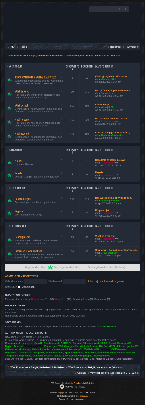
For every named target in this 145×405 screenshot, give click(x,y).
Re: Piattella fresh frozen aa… (112, 118)
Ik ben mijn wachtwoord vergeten (105, 281)
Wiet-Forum (15, 66)
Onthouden (12, 287)
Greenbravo (107, 121)
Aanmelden (12, 276)
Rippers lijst (102, 210)
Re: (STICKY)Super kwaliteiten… (113, 90)
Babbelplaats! (22, 237)
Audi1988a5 (109, 326)
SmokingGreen (81, 299)
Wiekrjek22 (107, 107)
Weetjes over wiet (105, 236)
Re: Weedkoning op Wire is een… (114, 197)
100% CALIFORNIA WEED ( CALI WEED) (35, 77)
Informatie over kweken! (28, 251)
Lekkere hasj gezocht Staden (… (113, 132)
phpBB (63, 393)
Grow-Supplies (109, 252)
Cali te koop (102, 104)
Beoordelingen (17, 188)
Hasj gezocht (22, 133)
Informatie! (15, 150)
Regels (18, 173)
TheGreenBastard (111, 135)
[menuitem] (11, 46)
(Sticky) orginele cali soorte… (112, 76)
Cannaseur (107, 93)
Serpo (58, 299)
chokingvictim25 (110, 200)
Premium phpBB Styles (84, 383)
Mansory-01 (107, 79)
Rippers (19, 211)
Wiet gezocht (22, 105)
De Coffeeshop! (17, 226)
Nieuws (19, 161)
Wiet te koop (22, 91)
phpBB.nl (83, 396)
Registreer (30, 276)
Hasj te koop (22, 119)
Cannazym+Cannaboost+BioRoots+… (116, 250)
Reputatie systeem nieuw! (110, 160)
